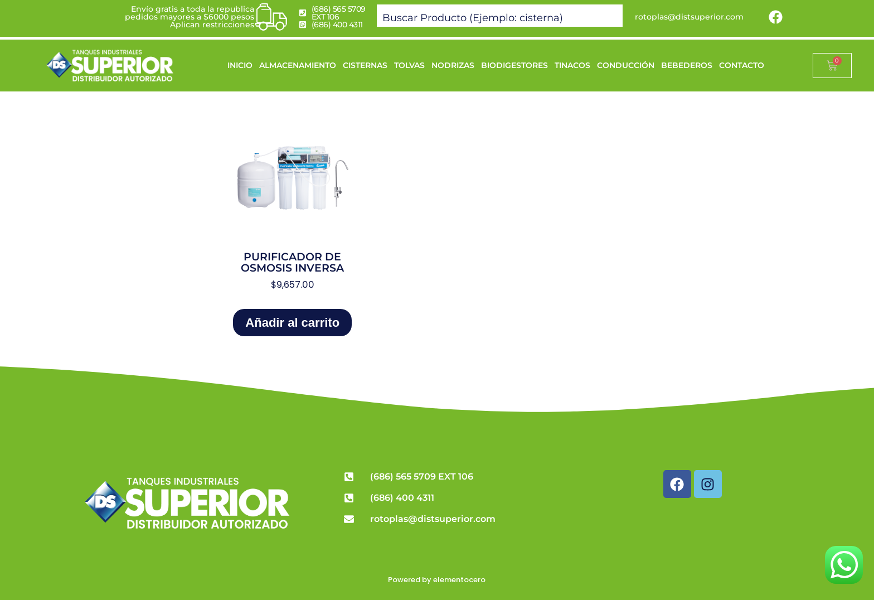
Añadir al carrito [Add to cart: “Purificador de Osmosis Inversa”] (292, 323)
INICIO (240, 65)
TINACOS (572, 65)
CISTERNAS (365, 65)
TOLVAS (409, 65)
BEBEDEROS (686, 65)
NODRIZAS (452, 65)
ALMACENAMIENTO (297, 65)
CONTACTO (741, 65)
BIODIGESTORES (514, 65)
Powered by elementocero (436, 579)
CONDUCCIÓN (625, 65)
